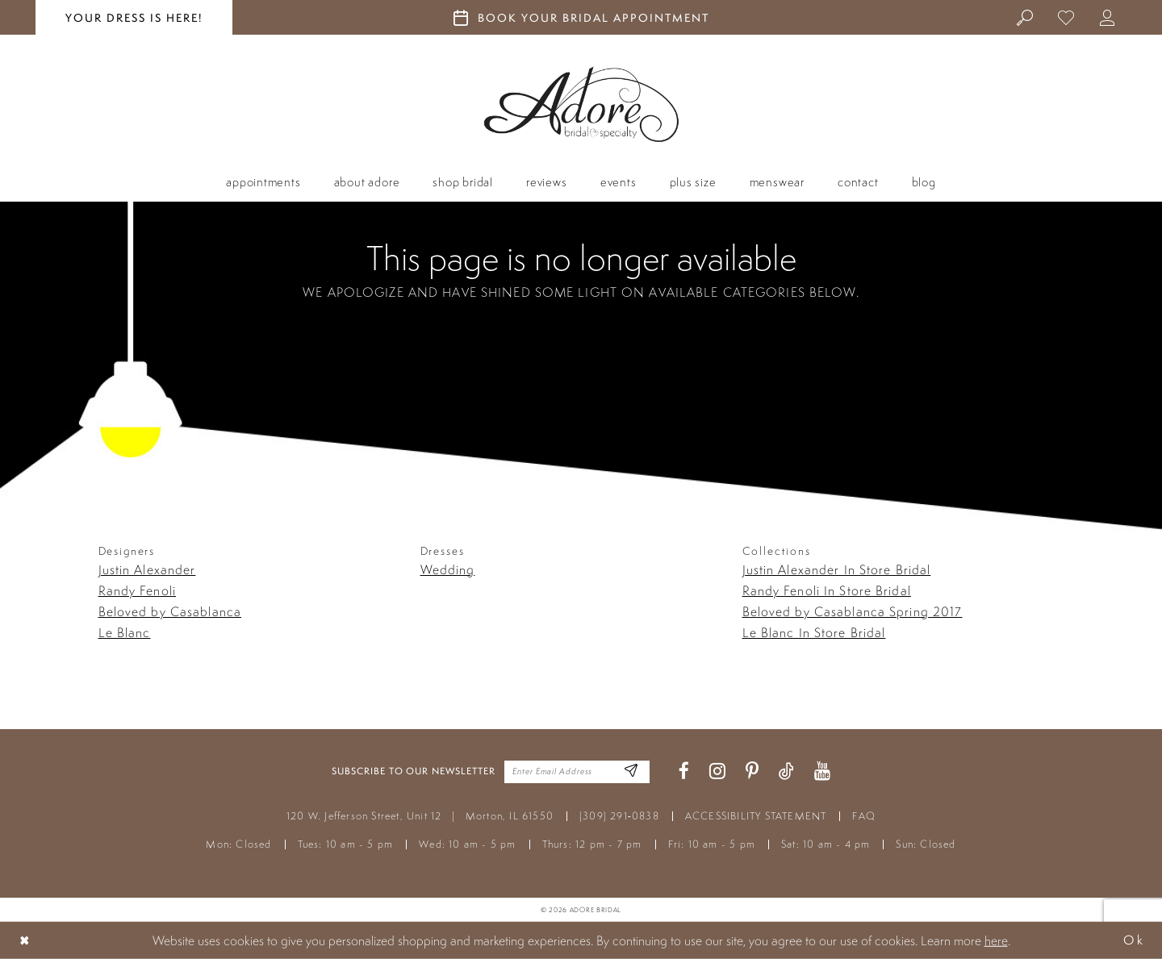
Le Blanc (124, 632)
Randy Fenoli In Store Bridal (826, 590)
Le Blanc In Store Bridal (814, 632)
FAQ (864, 816)
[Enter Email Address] (631, 771)
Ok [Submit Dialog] (1133, 940)
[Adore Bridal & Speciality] (581, 104)
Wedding (447, 569)
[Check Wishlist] (1066, 17)
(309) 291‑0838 (619, 816)
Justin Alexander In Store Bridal (836, 569)
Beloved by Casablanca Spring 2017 (852, 611)
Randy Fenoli (137, 590)
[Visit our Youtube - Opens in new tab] (822, 771)
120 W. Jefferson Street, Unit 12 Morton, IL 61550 (420, 816)
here (996, 940)
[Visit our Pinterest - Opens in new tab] (752, 771)
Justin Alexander (147, 569)
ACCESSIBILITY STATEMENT (756, 816)
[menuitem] (1025, 17)
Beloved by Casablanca (170, 611)
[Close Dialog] (25, 940)
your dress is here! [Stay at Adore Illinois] (134, 17)
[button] (1107, 17)
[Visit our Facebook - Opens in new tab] (684, 771)
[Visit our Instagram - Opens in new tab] (717, 771)
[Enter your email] (577, 772)
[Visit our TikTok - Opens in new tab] (786, 771)
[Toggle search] (1025, 17)
